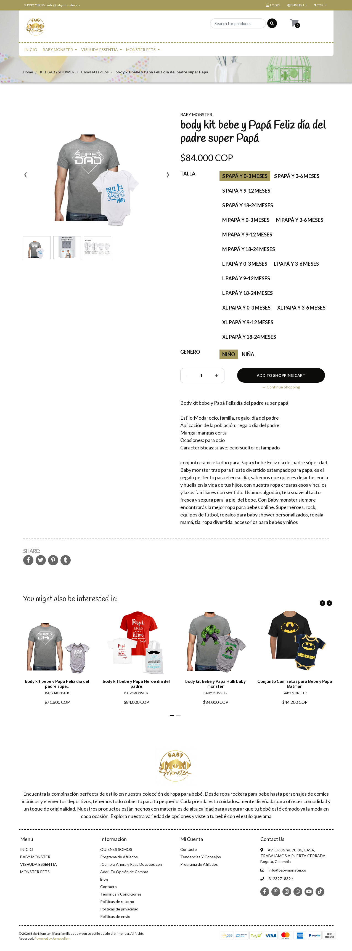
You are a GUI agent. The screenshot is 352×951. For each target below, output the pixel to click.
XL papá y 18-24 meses (249, 337)
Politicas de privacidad (119, 909)
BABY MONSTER (58, 49)
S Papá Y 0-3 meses (245, 176)
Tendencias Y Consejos (200, 856)
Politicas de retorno (117, 901)
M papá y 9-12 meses (247, 234)
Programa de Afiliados (119, 856)
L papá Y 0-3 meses (244, 264)
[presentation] (25, 176)
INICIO (30, 49)
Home (28, 72)
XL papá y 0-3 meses (246, 308)
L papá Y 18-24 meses (247, 293)
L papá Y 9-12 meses (246, 278)
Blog (104, 879)
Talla (187, 174)
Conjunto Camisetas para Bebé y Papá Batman (294, 684)
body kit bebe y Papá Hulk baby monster (215, 684)
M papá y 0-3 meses (245, 220)
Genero (190, 352)
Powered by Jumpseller (52, 938)
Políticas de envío (115, 916)
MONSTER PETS (141, 49)
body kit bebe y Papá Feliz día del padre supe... (57, 684)
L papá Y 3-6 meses (296, 264)
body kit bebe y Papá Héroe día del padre (136, 684)
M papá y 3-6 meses (299, 220)
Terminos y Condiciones (121, 894)
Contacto (108, 886)
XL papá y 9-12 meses (247, 322)
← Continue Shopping (281, 387)
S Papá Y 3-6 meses (296, 176)
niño (228, 354)
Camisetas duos (95, 72)
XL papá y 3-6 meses (301, 308)
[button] (297, 5)
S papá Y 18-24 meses (247, 205)
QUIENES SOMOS (116, 849)
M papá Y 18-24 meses (248, 249)
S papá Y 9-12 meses (246, 191)
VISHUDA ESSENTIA (99, 49)
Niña (248, 354)
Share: (31, 551)
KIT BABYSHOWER (57, 72)
